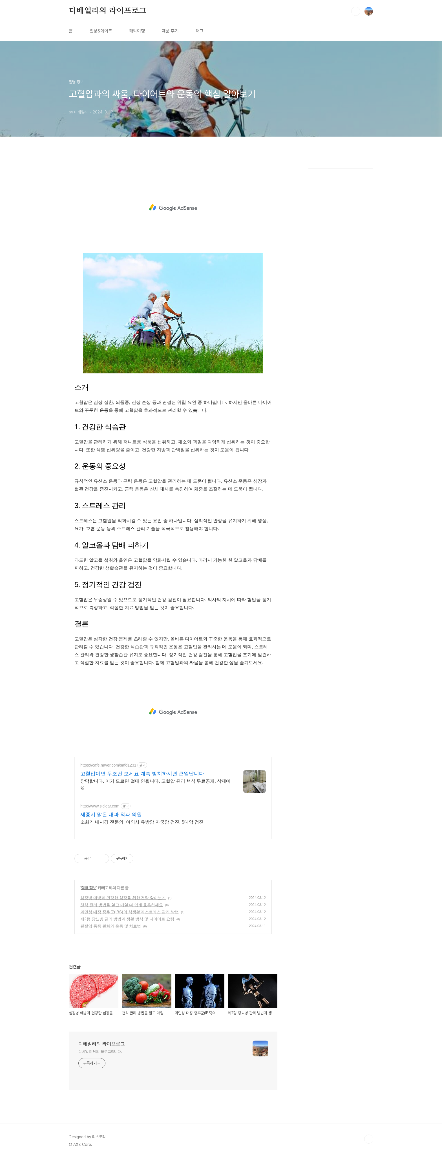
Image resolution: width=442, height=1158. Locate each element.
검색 (356, 11)
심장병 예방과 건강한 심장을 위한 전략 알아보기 (123, 898)
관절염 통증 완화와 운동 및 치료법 (110, 926)
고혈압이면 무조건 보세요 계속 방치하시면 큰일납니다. (142, 773)
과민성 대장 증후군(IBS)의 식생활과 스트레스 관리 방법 (129, 912)
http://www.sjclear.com (100, 806)
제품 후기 (170, 31)
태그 (200, 31)
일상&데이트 (101, 31)
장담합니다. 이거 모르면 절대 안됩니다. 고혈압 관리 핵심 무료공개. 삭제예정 (155, 784)
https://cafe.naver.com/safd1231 (108, 765)
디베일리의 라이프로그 (108, 11)
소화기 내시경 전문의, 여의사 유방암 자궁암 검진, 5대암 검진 (142, 822)
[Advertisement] (173, 207)
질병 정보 (88, 887)
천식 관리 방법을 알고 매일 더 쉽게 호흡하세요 (121, 905)
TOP (368, 1139)
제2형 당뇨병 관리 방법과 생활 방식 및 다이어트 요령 (127, 919)
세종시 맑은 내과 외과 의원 (111, 814)
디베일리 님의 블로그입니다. (100, 1051)
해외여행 (137, 31)
